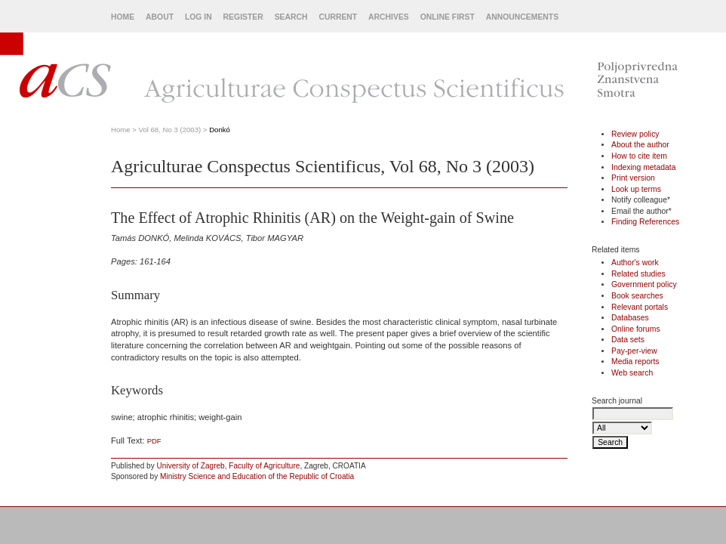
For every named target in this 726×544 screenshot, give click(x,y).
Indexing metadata (643, 167)
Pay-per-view (634, 351)
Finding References (645, 222)
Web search (632, 373)
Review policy (635, 134)
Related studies (638, 274)
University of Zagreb (191, 466)
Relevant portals (639, 307)
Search (291, 17)
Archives (388, 17)
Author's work (635, 262)
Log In (198, 17)
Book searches (637, 296)
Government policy (644, 284)
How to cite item (639, 156)
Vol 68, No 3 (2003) (170, 129)
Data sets (627, 339)
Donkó (219, 129)
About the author (640, 145)
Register (243, 17)
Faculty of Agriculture (264, 466)
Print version (633, 178)
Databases (630, 318)
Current (337, 17)
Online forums (635, 329)
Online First (447, 17)
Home (122, 17)
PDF (154, 441)
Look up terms (636, 189)
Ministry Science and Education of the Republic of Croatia (257, 476)
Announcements (522, 17)
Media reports (635, 361)
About (160, 17)
